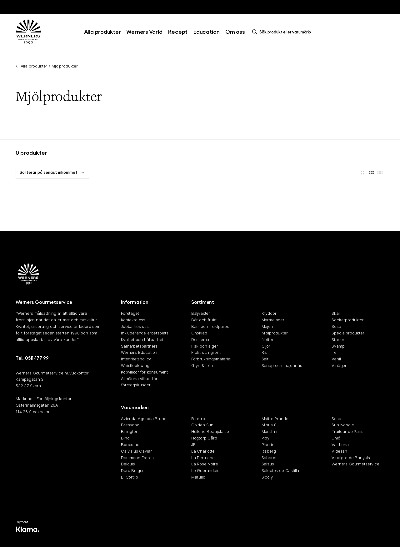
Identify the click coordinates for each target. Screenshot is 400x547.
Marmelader (273, 319)
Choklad (199, 332)
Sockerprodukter (348, 319)
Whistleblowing (135, 365)
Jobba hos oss (135, 326)
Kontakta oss (133, 319)
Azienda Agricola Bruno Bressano (143, 422)
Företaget (130, 313)
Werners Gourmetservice (355, 464)
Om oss (235, 31)
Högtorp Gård (204, 437)
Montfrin (270, 431)
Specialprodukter (348, 332)
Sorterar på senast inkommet (52, 172)
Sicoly (267, 476)
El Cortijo (129, 476)
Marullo (198, 476)
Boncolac (130, 444)
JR (193, 444)
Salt (265, 358)
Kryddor (269, 313)
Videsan (339, 451)
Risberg (269, 451)
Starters (339, 339)
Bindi (125, 437)
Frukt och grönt (206, 352)
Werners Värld (144, 31)
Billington (129, 431)
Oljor (266, 346)
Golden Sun (202, 425)
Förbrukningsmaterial (211, 358)
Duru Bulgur (132, 470)
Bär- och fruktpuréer (211, 326)
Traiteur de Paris (347, 431)
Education (206, 31)
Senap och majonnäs (282, 365)
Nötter (267, 339)
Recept (178, 31)
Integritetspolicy (136, 358)
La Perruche (203, 457)
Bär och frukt (204, 319)
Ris (264, 352)
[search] (283, 32)
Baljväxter (200, 313)
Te (334, 352)
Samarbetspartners (139, 346)
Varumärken (135, 407)
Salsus (268, 464)
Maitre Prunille (275, 418)
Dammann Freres (137, 457)
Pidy (265, 437)
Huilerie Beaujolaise (210, 431)
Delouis (128, 464)
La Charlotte (203, 451)
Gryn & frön (202, 365)
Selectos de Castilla (280, 470)
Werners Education (139, 352)
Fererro (198, 418)
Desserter (200, 339)
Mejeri (267, 326)
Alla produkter (102, 31)
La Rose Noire (204, 464)
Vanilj (337, 358)
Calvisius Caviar (136, 451)
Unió (336, 437)
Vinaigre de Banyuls (351, 457)
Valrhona (340, 444)
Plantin (268, 444)
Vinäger (339, 365)
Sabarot (269, 457)
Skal (335, 313)
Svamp (338, 346)
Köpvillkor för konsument (144, 371)
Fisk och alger (204, 346)
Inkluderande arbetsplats (144, 332)
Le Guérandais (205, 470)
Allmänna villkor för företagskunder (139, 382)
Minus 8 (269, 425)
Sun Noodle (343, 425)
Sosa (336, 326)
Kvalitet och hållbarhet (142, 339)
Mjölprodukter (65, 65)
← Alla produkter (31, 65)
